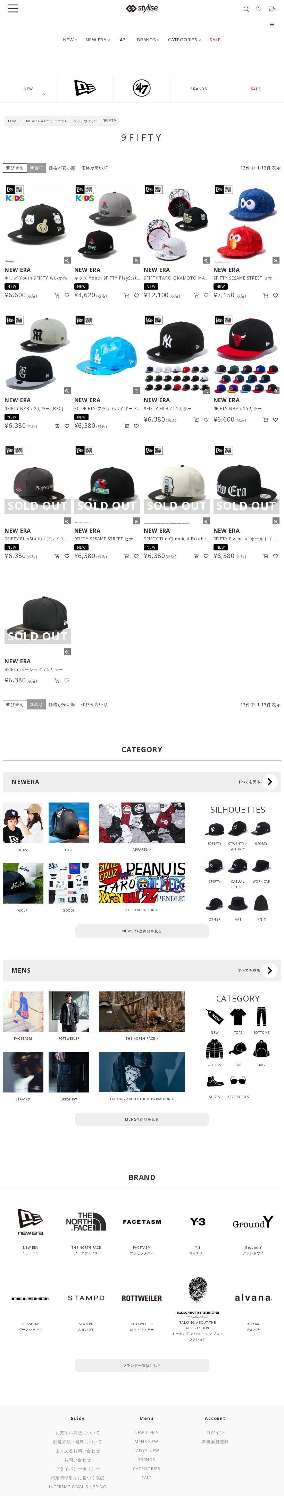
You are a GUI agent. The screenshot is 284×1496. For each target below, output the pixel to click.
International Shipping (78, 1486)
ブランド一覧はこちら (142, 1365)
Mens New (146, 1441)
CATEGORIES (183, 39)
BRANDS (146, 39)
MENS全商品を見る (142, 1119)
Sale (146, 1477)
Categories (146, 1468)
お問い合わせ (77, 1459)
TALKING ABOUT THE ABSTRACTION (140, 1099)
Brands (146, 1459)
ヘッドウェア (84, 121)
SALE (215, 39)
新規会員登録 (215, 1441)
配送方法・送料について (77, 1441)
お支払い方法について (78, 1432)
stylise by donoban (142, 8)
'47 (121, 39)
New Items (146, 1432)
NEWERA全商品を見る (142, 931)
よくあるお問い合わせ (78, 1450)
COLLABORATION (140, 910)
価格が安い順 (62, 168)
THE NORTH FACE (140, 1038)
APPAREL (140, 849)
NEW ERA (96, 39)
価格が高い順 (94, 168)
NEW (68, 39)
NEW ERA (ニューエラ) (46, 121)
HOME (13, 121)
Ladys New (146, 1450)
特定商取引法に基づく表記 (78, 1477)
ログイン (215, 1432)
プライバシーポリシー (78, 1468)
